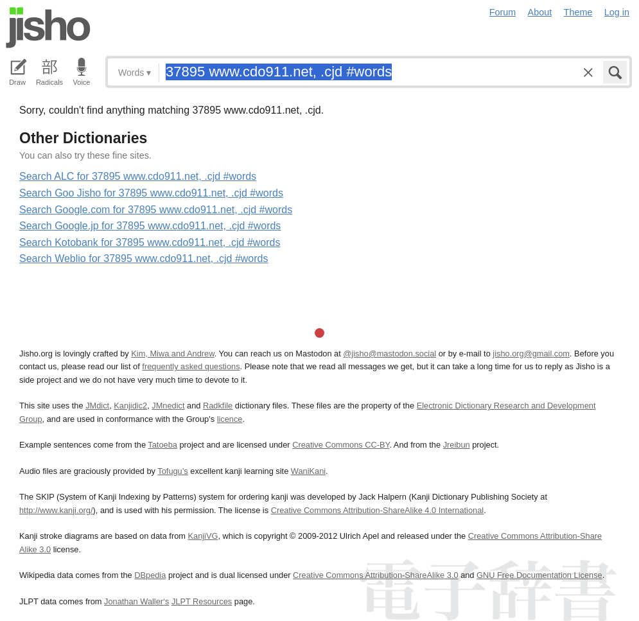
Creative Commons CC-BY (340, 445)
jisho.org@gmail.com (531, 353)
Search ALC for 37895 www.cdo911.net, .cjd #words (137, 176)
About (540, 12)
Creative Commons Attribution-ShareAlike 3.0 (375, 575)
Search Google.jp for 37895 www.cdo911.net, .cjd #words (150, 225)
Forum (502, 12)
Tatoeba (162, 445)
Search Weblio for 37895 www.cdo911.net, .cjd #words (143, 258)
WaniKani (308, 471)
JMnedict (168, 405)
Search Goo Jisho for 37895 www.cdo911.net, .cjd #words (151, 193)
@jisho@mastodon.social (389, 353)
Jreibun (456, 445)
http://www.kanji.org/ (56, 510)
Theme (578, 12)
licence (230, 419)
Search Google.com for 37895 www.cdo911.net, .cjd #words (155, 209)
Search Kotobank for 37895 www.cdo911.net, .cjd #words (149, 242)
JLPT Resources (201, 601)
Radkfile (217, 405)
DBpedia (150, 575)
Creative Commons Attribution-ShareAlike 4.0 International (377, 510)
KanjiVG (203, 536)
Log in (616, 12)
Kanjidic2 (130, 405)
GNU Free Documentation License (539, 575)
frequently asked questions (191, 366)
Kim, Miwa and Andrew (172, 353)
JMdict (97, 405)
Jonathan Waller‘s (136, 601)
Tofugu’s (172, 471)
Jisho (48, 27)
